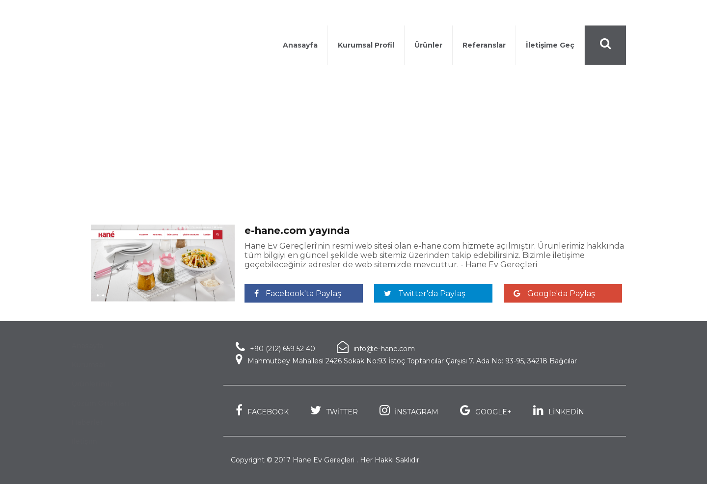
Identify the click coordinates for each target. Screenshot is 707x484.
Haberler (143, 165)
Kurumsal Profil (366, 45)
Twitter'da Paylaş (424, 293)
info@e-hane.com (376, 347)
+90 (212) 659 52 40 (538, 13)
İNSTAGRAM (409, 410)
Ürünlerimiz (97, 384)
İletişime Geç (550, 45)
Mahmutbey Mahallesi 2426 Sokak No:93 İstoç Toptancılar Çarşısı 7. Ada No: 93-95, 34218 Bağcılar (406, 359)
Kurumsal (93, 364)
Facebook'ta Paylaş (297, 293)
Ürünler (428, 45)
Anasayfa (300, 45)
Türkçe (608, 13)
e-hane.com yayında (208, 165)
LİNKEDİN (558, 410)
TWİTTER (334, 410)
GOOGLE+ (486, 410)
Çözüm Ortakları (105, 403)
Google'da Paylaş (554, 293)
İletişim (93, 441)
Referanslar (484, 45)
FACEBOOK (262, 410)
